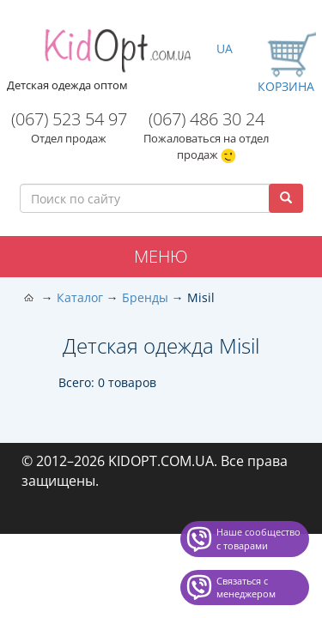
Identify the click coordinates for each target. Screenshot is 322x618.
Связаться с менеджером (246, 587)
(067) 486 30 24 (206, 118)
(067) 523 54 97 (69, 118)
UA (224, 48)
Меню (161, 256)
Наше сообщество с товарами (258, 538)
